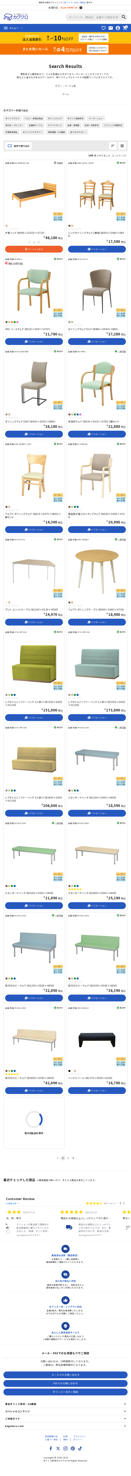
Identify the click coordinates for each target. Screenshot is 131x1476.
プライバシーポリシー (79, 1435)
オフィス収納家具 (75, 118)
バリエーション (97, 249)
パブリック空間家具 (113, 125)
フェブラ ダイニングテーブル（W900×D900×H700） (96, 609)
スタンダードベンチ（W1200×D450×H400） (92, 797)
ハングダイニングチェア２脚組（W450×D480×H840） (96, 234)
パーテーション (96, 118)
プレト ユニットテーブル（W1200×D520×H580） (32, 609)
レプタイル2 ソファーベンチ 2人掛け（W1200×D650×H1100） (33, 703)
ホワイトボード (55, 125)
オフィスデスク (12, 118)
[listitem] (26, 1220)
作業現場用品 (11, 132)
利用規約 (65, 1435)
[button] (120, 1199)
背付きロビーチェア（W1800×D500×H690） (30, 1077)
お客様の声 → (43, 1199)
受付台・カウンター (14, 125)
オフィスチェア (55, 118)
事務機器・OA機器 (56, 132)
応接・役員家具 (92, 125)
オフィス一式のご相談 (74, 2)
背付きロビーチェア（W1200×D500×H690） (30, 985)
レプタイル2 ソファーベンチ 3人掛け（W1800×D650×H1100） (33, 799)
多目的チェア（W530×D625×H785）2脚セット (93, 421)
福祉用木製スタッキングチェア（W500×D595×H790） (96, 515)
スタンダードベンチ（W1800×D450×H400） (92, 893)
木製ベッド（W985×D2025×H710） (25, 232)
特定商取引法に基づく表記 (51, 1435)
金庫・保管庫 (73, 125)
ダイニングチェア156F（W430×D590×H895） (30, 421)
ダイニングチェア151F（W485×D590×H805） (93, 329)
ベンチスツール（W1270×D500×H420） (90, 1077)
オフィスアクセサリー (33, 132)
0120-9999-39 (68, 7)
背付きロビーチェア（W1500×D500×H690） (93, 985)
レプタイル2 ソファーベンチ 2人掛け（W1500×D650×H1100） (96, 703)
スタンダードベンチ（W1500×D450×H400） (29, 893)
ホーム (65, 94)
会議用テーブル (36, 125)
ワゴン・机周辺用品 (34, 118)
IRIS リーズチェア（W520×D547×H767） (28, 329)
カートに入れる (34, 249)
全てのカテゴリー (78, 132)
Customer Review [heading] (20, 1198)
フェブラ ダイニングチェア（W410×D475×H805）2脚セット (33, 515)
